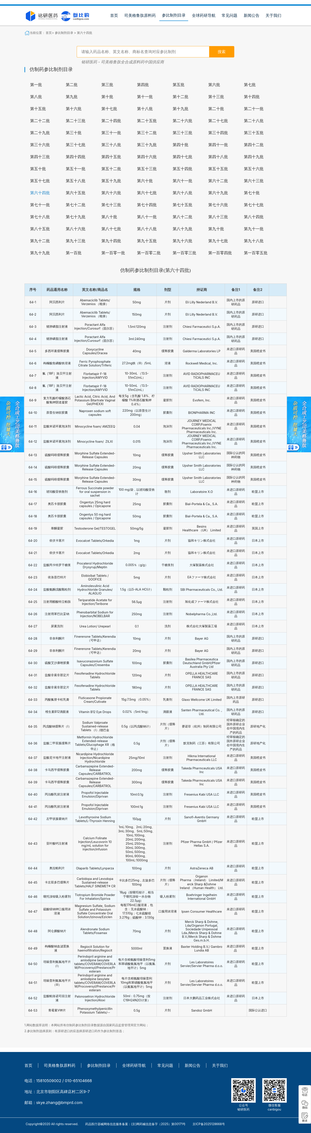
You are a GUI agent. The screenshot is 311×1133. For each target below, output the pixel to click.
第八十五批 (40, 229)
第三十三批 (182, 133)
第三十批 (74, 133)
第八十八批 (147, 229)
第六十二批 (218, 181)
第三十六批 (40, 145)
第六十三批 (254, 181)
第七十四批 (147, 205)
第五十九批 (111, 181)
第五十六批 (254, 169)
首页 (114, 15)
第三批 (107, 85)
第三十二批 (147, 133)
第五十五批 (218, 169)
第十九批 (180, 109)
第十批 (107, 97)
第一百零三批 (184, 253)
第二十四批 (111, 121)
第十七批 (109, 109)
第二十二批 (40, 121)
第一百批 (74, 253)
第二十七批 (218, 121)
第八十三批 (218, 217)
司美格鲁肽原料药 (140, 15)
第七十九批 (75, 217)
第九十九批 (40, 253)
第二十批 (216, 109)
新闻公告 (251, 15)
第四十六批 (147, 157)
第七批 (250, 85)
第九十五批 (147, 241)
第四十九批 (254, 157)
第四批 (143, 85)
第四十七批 (182, 157)
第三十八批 (111, 145)
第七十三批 (111, 205)
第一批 (36, 85)
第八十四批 (254, 217)
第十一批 (145, 97)
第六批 (214, 85)
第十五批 (38, 109)
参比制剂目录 (174, 15)
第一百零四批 (220, 253)
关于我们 (273, 15)
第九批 (72, 97)
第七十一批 (40, 205)
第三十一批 (111, 133)
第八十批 (109, 217)
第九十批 (216, 229)
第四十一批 (218, 145)
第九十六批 (182, 241)
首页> (50, 33)
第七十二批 (75, 205)
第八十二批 (182, 217)
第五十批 (38, 169)
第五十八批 (75, 181)
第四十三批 (40, 157)
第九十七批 (218, 241)
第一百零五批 (256, 253)
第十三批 (216, 97)
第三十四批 (218, 133)
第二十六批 (182, 121)
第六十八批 (182, 193)
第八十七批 (111, 229)
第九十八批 (254, 241)
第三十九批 (147, 145)
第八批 (36, 97)
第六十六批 (111, 193)
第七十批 (252, 193)
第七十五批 (182, 205)
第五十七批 (40, 181)
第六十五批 (75, 193)
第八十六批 (75, 229)
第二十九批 (40, 133)
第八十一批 (147, 217)
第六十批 (145, 181)
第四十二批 (254, 145)
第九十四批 (111, 241)
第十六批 (74, 109)
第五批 (178, 85)
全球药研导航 (203, 15)
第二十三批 (75, 121)
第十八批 (145, 109)
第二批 (72, 85)
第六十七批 (147, 193)
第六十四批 (84, 33)
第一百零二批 (149, 253)
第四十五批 (111, 157)
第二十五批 (147, 121)
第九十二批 (40, 241)
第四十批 (180, 145)
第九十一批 (254, 229)
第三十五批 (254, 133)
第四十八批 (218, 157)
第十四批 (252, 97)
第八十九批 (182, 229)
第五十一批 (75, 169)
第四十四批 (75, 157)
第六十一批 (182, 181)
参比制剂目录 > (65, 33)
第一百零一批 (113, 253)
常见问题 (229, 15)
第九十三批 (75, 241)
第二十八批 (254, 121)
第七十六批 (218, 205)
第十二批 (180, 97)
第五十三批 (147, 169)
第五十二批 (111, 169)
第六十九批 (218, 193)
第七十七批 (254, 205)
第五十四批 (182, 169)
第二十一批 (254, 109)
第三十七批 (75, 145)
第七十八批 (40, 217)
